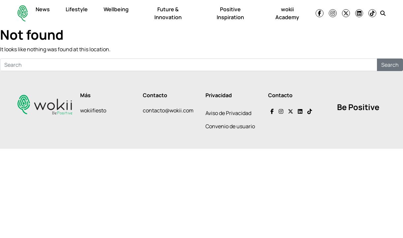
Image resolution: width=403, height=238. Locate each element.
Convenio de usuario (230, 126)
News (43, 9)
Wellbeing (116, 9)
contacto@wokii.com (168, 110)
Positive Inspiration (230, 13)
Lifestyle (77, 9)
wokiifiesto (93, 110)
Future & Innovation (168, 13)
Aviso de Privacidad (228, 113)
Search (390, 64)
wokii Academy (287, 13)
